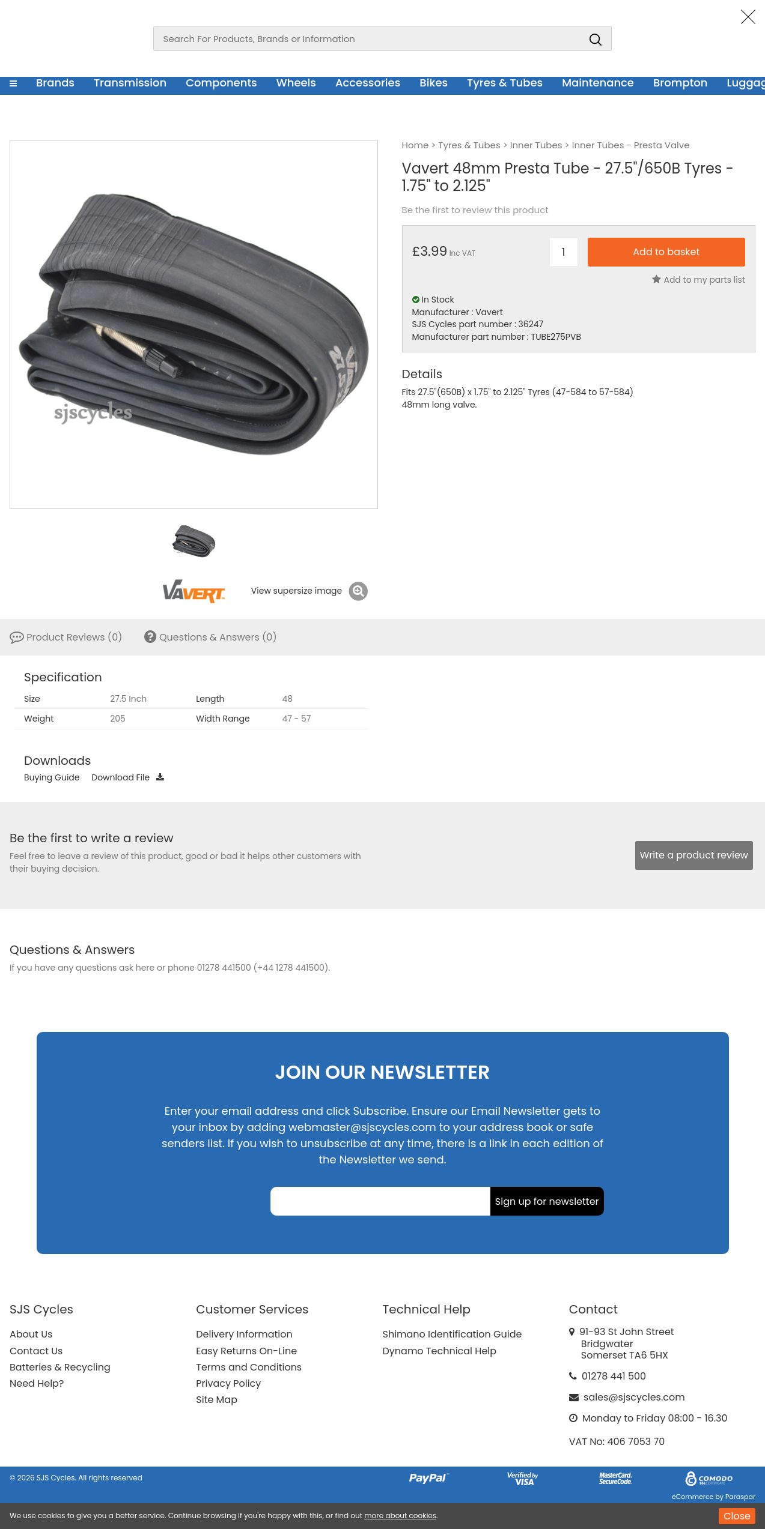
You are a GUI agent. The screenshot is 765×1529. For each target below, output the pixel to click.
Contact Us (36, 1351)
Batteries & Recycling (60, 1367)
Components (221, 82)
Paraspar (740, 1496)
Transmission (130, 82)
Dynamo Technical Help (440, 1351)
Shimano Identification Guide (452, 1334)
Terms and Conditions (249, 1367)
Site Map (216, 1400)
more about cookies (400, 1515)
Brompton (680, 82)
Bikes (433, 82)
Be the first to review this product (475, 210)
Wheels (296, 82)
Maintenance (598, 82)
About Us (31, 1334)
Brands (55, 82)
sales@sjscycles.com (634, 1397)
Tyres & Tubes (505, 82)
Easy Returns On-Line (246, 1351)
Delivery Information (244, 1334)
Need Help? (37, 1383)
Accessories (367, 82)
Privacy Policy (228, 1383)
